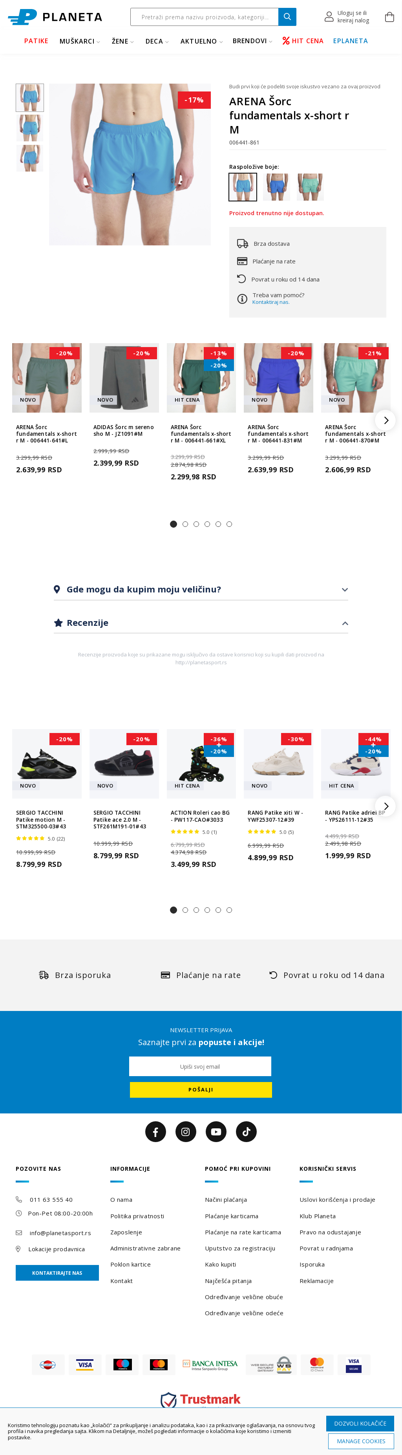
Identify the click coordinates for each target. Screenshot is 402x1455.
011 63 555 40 (51, 1199)
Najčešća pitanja (228, 1281)
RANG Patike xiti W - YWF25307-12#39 (275, 816)
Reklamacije (317, 1281)
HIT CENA (303, 41)
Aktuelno (199, 41)
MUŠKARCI (77, 41)
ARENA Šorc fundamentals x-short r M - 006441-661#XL (201, 434)
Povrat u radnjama (326, 1248)
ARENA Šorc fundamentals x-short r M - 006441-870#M (355, 434)
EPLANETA (350, 41)
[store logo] (55, 17)
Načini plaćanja (226, 1199)
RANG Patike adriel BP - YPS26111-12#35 (355, 816)
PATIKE (36, 41)
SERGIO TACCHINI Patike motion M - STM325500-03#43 (41, 820)
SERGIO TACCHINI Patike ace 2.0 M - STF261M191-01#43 (119, 820)
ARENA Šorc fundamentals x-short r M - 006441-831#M (278, 434)
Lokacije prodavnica (56, 1249)
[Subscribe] (201, 1090)
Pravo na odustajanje (330, 1232)
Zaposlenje (126, 1232)
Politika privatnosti (137, 1216)
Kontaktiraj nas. (271, 301)
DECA (154, 41)
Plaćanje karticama (232, 1216)
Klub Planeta (318, 1216)
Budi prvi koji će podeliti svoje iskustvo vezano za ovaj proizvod (304, 86)
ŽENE (120, 41)
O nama (121, 1199)
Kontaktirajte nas (57, 1273)
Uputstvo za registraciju (240, 1248)
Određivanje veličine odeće (244, 1313)
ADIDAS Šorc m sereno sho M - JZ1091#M (123, 430)
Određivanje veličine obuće (244, 1297)
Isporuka (312, 1264)
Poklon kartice (130, 1264)
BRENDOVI (250, 41)
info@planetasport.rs (60, 1233)
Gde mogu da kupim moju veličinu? (142, 589)
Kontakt (121, 1281)
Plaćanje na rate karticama (243, 1232)
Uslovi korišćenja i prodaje (338, 1199)
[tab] (201, 589)
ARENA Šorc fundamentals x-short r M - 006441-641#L (46, 434)
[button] (347, 16)
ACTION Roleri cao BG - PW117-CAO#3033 (200, 816)
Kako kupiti (220, 1264)
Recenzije (86, 622)
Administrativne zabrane (145, 1248)
